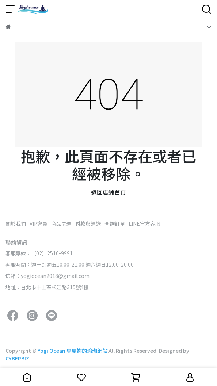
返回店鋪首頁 (108, 192)
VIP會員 (38, 223)
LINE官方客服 (144, 223)
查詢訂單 (114, 223)
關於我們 (15, 223)
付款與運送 (88, 223)
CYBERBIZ (17, 358)
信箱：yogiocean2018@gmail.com (47, 275)
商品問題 (61, 223)
